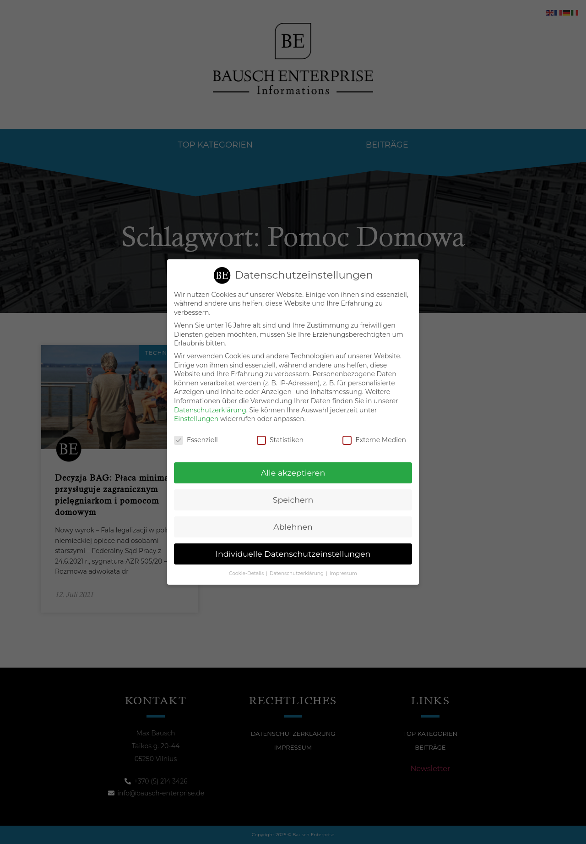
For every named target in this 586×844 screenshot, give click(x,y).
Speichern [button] (293, 498)
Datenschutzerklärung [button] (297, 572)
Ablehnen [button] (293, 525)
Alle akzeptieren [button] (293, 471)
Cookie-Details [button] (247, 572)
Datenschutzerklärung (210, 409)
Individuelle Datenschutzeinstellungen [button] (293, 552)
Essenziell (196, 438)
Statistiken (280, 438)
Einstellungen (196, 417)
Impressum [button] (343, 572)
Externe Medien (374, 438)
